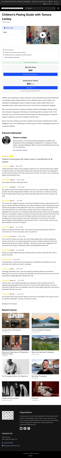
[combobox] (40, 8)
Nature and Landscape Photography (43, 352)
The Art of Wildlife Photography (41, 330)
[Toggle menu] (58, 8)
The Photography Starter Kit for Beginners (15, 376)
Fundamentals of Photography (11, 330)
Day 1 (5, 32)
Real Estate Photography (39, 376)
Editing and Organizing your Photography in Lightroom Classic (15, 353)
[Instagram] (28, 428)
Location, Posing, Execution (10, 398)
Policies (30, 455)
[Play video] (42, 35)
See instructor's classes (20, 150)
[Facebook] (25, 428)
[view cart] (57, 1)
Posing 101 (35, 398)
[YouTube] (21, 428)
